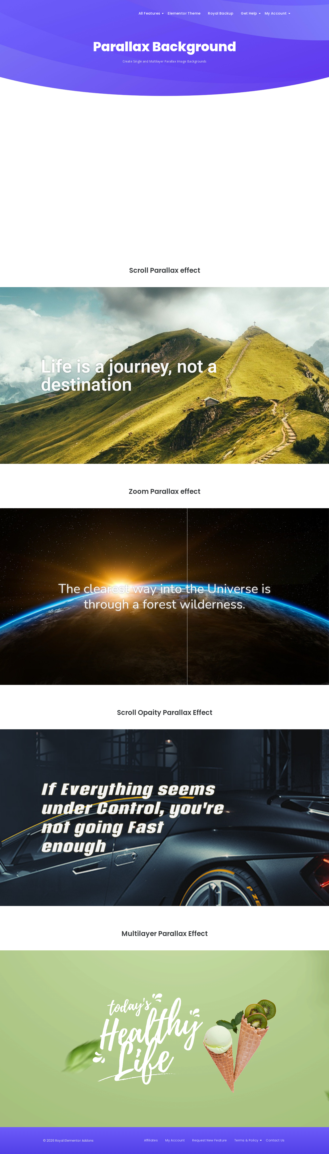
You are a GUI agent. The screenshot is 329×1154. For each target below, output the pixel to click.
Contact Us (275, 1140)
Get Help (250, 13)
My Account (276, 13)
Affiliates (151, 1140)
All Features (150, 13)
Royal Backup (220, 13)
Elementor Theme (184, 13)
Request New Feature (209, 1140)
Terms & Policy (247, 1140)
